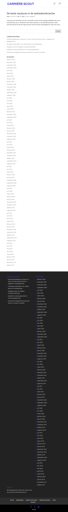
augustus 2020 (11, 186)
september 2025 (11, 68)
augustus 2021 (11, 164)
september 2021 (11, 161)
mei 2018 (9, 249)
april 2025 (10, 73)
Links (54, 500)
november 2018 (11, 232)
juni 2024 (9, 101)
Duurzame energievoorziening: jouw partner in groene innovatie (26, 52)
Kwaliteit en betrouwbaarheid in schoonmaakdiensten (23, 49)
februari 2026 (11, 59)
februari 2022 (11, 150)
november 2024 (11, 87)
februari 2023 (11, 128)
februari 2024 (11, 111)
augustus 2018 (11, 240)
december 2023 (11, 114)
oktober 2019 (11, 207)
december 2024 (11, 84)
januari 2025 (10, 81)
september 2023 (11, 117)
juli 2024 (9, 98)
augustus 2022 (11, 139)
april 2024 (10, 106)
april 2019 (10, 218)
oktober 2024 (11, 90)
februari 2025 (11, 79)
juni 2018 (9, 246)
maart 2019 (10, 221)
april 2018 (10, 251)
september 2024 (11, 92)
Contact (33, 502)
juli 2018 (9, 243)
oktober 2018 (11, 235)
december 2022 (11, 133)
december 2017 (11, 262)
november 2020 (11, 180)
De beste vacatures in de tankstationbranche (31, 13)
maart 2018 (10, 254)
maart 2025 (10, 76)
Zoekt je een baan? (31, 500)
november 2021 (11, 155)
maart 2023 (10, 125)
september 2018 (11, 238)
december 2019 (11, 202)
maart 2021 (10, 172)
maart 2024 (10, 109)
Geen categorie (30, 16)
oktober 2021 (11, 158)
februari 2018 (11, 257)
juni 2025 (9, 70)
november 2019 (11, 205)
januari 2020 (10, 199)
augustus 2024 (11, 95)
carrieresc (13, 16)
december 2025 (11, 62)
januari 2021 (10, 177)
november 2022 (11, 136)
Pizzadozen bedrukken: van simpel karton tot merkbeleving (24, 44)
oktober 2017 (11, 265)
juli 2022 (9, 142)
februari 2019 (11, 224)
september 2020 (11, 183)
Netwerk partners (44, 500)
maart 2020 (10, 194)
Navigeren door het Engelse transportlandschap (21, 47)
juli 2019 (9, 213)
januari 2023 (10, 131)
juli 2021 (9, 166)
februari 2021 (11, 175)
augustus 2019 (11, 210)
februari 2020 (11, 196)
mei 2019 (9, 216)
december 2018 (11, 229)
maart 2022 (10, 147)
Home (12, 500)
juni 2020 (9, 191)
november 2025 (11, 65)
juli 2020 (9, 188)
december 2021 (11, 153)
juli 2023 (9, 120)
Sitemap (34, 509)
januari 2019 (10, 227)
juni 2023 (9, 122)
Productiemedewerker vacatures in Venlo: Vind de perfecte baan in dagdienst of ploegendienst (18, 281)
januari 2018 (10, 259)
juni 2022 (9, 144)
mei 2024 (9, 103)
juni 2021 (9, 169)
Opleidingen (20, 500)
